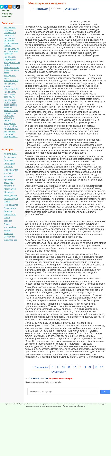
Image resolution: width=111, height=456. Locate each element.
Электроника (10, 240)
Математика (10, 189)
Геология (8, 166)
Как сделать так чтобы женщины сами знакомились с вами (12, 67)
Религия (8, 211)
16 (96, 367)
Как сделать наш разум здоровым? (10, 94)
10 (63, 367)
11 (69, 367)
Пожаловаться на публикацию (74, 406)
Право (7, 201)
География (9, 163)
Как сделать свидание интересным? (11, 134)
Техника (8, 221)
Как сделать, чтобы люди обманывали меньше (10, 104)
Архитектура (10, 154)
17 (101, 367)
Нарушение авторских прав (60, 378)
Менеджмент (10, 195)
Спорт (7, 217)
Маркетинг (9, 185)
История (8, 176)
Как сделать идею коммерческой (11, 78)
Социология (10, 214)
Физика (7, 224)
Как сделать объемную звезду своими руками (11, 42)
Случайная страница (7, 15)
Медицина (9, 192)
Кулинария (9, 179)
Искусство (9, 173)
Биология (8, 160)
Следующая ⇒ (72, 9)
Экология (8, 233)
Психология (10, 208)
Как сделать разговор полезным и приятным (10, 31)
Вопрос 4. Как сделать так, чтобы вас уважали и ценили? (11, 115)
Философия (10, 227)
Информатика (11, 170)
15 (90, 367)
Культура (8, 182)
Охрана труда (11, 198)
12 (74, 367)
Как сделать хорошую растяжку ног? (11, 86)
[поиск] (64, 392)
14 (84, 367)
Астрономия (10, 157)
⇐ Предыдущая (40, 9)
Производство (11, 205)
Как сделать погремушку (10, 58)
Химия (7, 230)
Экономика (9, 236)
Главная (6, 11)
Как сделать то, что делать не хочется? (11, 51)
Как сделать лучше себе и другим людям (11, 126)
